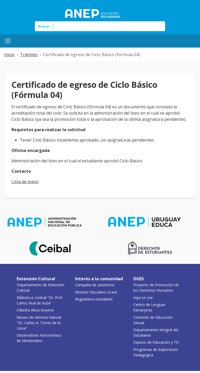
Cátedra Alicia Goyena (35, 310)
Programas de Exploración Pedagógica (155, 352)
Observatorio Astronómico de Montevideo (39, 338)
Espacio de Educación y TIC (156, 342)
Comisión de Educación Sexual (153, 320)
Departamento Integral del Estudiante (155, 332)
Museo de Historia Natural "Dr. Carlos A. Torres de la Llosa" (39, 323)
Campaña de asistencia (94, 284)
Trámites (29, 54)
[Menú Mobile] (7, 40)
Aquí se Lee (143, 297)
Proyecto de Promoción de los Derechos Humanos (156, 287)
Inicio (9, 54)
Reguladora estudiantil (94, 299)
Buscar (44, 26)
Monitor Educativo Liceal (96, 292)
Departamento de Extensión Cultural (40, 287)
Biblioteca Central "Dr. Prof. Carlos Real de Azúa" (40, 300)
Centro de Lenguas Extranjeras (149, 307)
